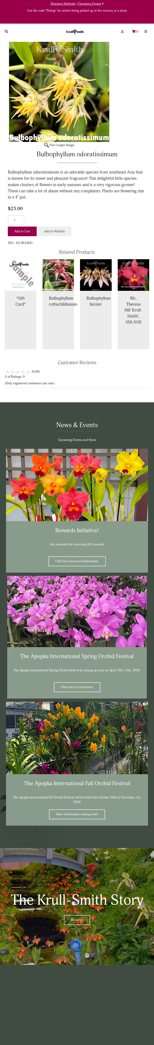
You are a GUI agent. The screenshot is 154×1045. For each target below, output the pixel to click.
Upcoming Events (89, 4)
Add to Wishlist (54, 231)
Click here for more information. (77, 561)
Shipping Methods (63, 4)
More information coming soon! (77, 814)
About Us (77, 920)
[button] (6, 32)
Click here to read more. (77, 687)
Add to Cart (22, 231)
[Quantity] (16, 220)
